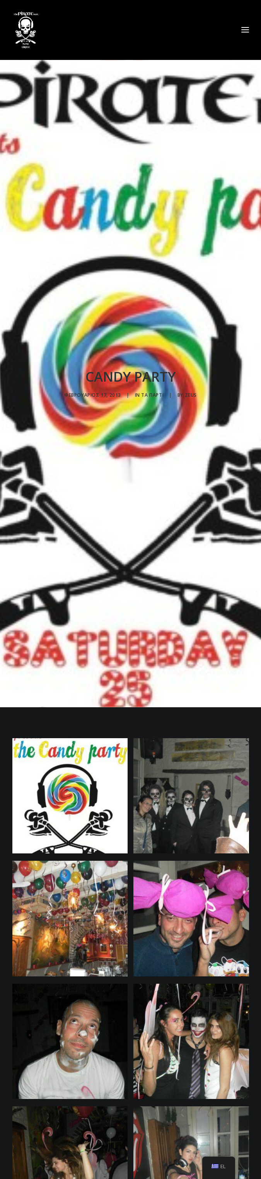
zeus (191, 384)
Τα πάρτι (152, 384)
